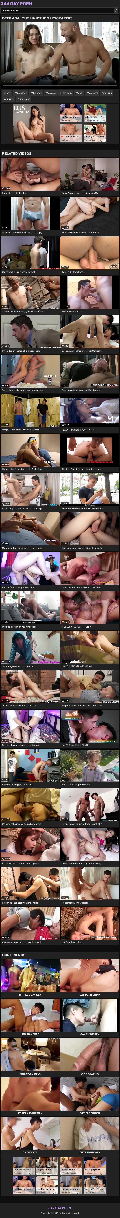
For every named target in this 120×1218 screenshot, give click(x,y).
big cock (37, 93)
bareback (22, 93)
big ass (10, 99)
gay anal (93, 93)
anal (80, 93)
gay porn (67, 93)
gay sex (52, 93)
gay (8, 93)
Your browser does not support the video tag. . (60, 55)
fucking (108, 93)
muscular (25, 99)
